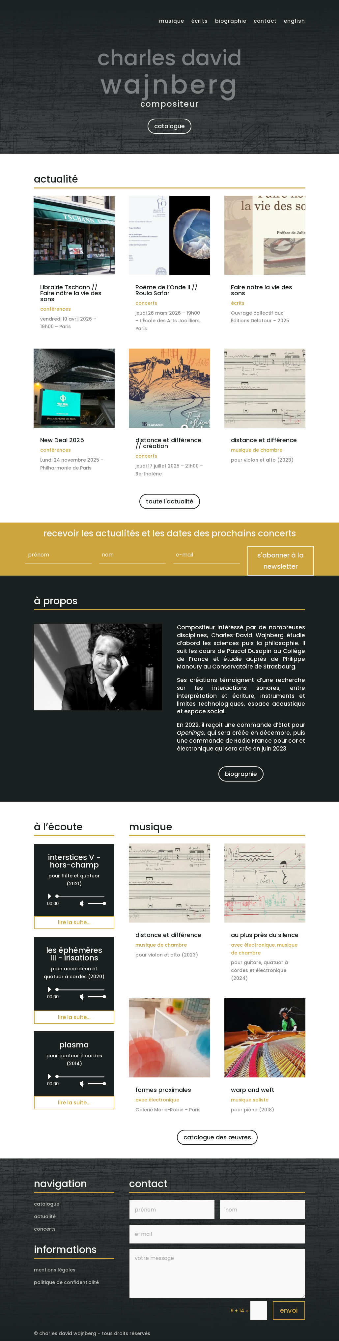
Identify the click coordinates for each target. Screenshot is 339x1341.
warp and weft (252, 1090)
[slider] (81, 896)
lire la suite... (74, 922)
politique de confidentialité (66, 1282)
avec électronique (253, 945)
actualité (45, 1216)
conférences (55, 309)
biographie (230, 19)
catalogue (169, 126)
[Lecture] (49, 896)
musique (171, 19)
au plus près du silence (264, 935)
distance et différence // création (168, 443)
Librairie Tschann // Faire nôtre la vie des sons (70, 293)
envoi (289, 1310)
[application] (74, 899)
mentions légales (54, 1270)
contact (265, 19)
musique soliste (249, 1100)
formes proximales (163, 1090)
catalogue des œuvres (217, 1137)
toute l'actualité (169, 501)
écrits (199, 19)
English (294, 19)
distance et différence (264, 440)
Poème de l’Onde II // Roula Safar (166, 290)
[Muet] (82, 903)
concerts (146, 303)
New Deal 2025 (62, 440)
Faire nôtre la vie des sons (261, 290)
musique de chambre (256, 450)
